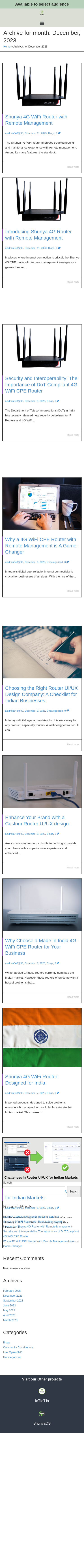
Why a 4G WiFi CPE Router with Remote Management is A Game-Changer (41, 570)
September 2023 (13, 1429)
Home (7, 46)
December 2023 (12, 1424)
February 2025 (12, 1419)
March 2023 (10, 1449)
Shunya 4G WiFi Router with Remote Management (33, 1350)
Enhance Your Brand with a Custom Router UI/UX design (38, 825)
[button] (42, 23)
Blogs (51, 133)
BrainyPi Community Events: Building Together (31, 1345)
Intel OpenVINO (12, 1481)
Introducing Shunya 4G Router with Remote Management (39, 263)
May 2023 (9, 1439)
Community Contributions (18, 1476)
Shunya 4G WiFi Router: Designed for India (34, 1084)
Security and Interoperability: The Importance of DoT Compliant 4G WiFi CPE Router (41, 416)
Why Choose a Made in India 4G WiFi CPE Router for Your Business (41, 952)
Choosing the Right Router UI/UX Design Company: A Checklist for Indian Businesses (41, 699)
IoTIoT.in (42, 1530)
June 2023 (9, 1434)
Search (7, 1311)
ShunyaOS (42, 1552)
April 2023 (9, 1444)
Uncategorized (51, 583)
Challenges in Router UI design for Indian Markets (40, 1230)
